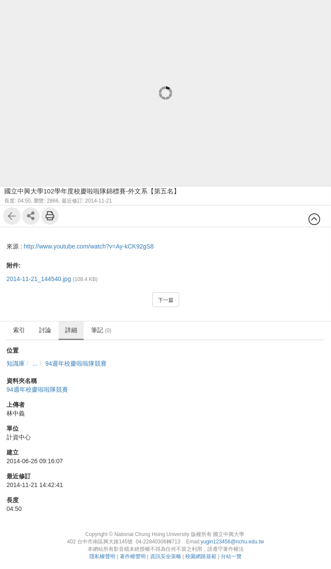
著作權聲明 (133, 556)
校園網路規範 (200, 556)
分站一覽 (231, 556)
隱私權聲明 (102, 556)
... (35, 363)
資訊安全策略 (165, 556)
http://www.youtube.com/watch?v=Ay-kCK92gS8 (89, 246)
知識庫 (16, 363)
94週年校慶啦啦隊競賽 (76, 363)
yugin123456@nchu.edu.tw (232, 542)
